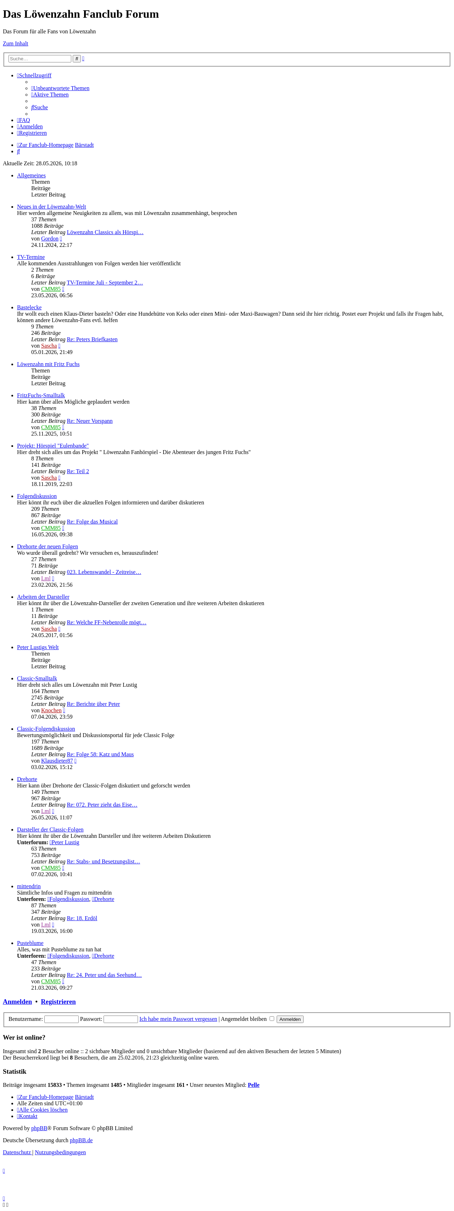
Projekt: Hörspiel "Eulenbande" (53, 446)
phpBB (39, 1128)
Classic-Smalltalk (37, 678)
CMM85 (51, 289)
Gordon (50, 239)
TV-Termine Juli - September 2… (105, 283)
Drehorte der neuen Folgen (47, 546)
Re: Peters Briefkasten (92, 339)
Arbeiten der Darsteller (43, 597)
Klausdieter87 (57, 761)
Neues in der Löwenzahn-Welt (51, 207)
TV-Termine (31, 257)
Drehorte (27, 779)
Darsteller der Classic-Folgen (50, 829)
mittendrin (29, 886)
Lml (46, 578)
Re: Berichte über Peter (93, 704)
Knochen (51, 710)
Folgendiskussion (37, 496)
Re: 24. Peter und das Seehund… (104, 975)
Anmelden (17, 1001)
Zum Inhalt (15, 43)
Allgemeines (31, 175)
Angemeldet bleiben (247, 1019)
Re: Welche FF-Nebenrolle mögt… (106, 622)
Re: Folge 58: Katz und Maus (100, 754)
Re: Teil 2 (78, 471)
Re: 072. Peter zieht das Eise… (102, 805)
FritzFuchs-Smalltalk (41, 395)
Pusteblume (30, 943)
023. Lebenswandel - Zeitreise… (104, 572)
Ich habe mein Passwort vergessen (178, 1019)
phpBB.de (81, 1140)
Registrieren (58, 1001)
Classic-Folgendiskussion (46, 729)
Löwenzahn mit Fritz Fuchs (48, 364)
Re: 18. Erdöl (82, 918)
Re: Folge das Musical (92, 522)
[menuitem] (60, 88)
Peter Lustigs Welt (38, 647)
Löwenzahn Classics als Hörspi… (105, 232)
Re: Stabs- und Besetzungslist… (103, 861)
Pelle (254, 1085)
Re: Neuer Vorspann (89, 421)
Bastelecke (29, 307)
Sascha (49, 346)
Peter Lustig (64, 842)
